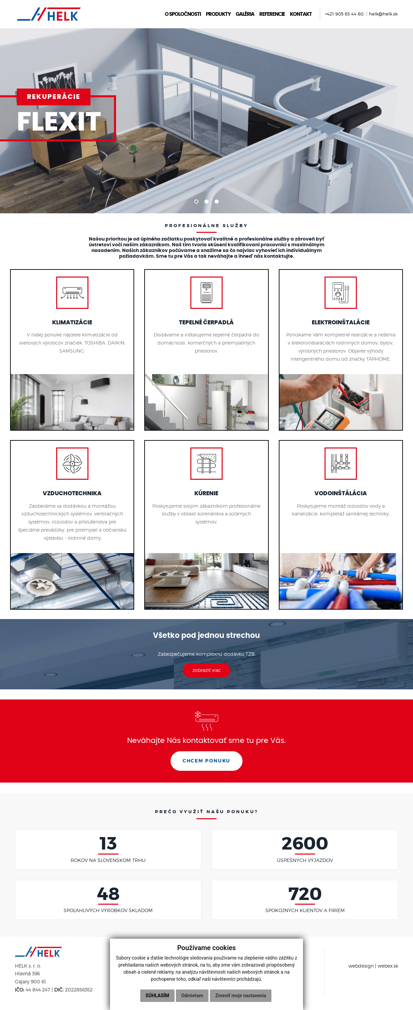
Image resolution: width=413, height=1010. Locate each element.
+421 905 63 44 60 (344, 13)
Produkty (216, 13)
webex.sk (388, 968)
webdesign (361, 968)
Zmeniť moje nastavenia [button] (240, 995)
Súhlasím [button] (157, 995)
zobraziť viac (206, 672)
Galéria (243, 13)
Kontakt (299, 13)
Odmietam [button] (192, 995)
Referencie (271, 13)
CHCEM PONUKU (206, 763)
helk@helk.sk (382, 13)
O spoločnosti (181, 13)
